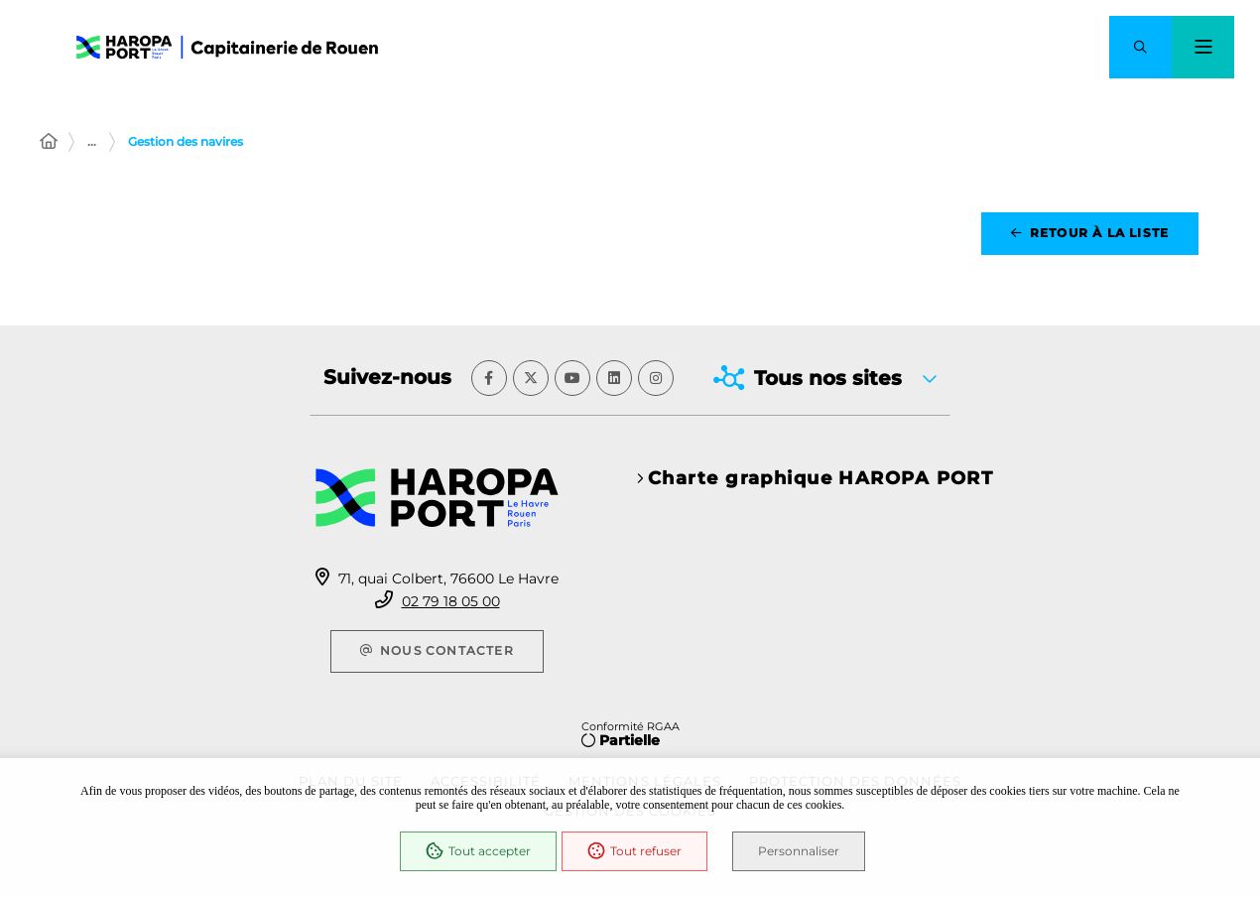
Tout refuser (634, 851)
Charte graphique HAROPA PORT (820, 478)
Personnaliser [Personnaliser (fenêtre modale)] (798, 850)
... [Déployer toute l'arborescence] (91, 141)
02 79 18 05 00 (451, 601)
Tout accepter (478, 851)
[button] (1140, 47)
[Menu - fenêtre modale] (1203, 47)
